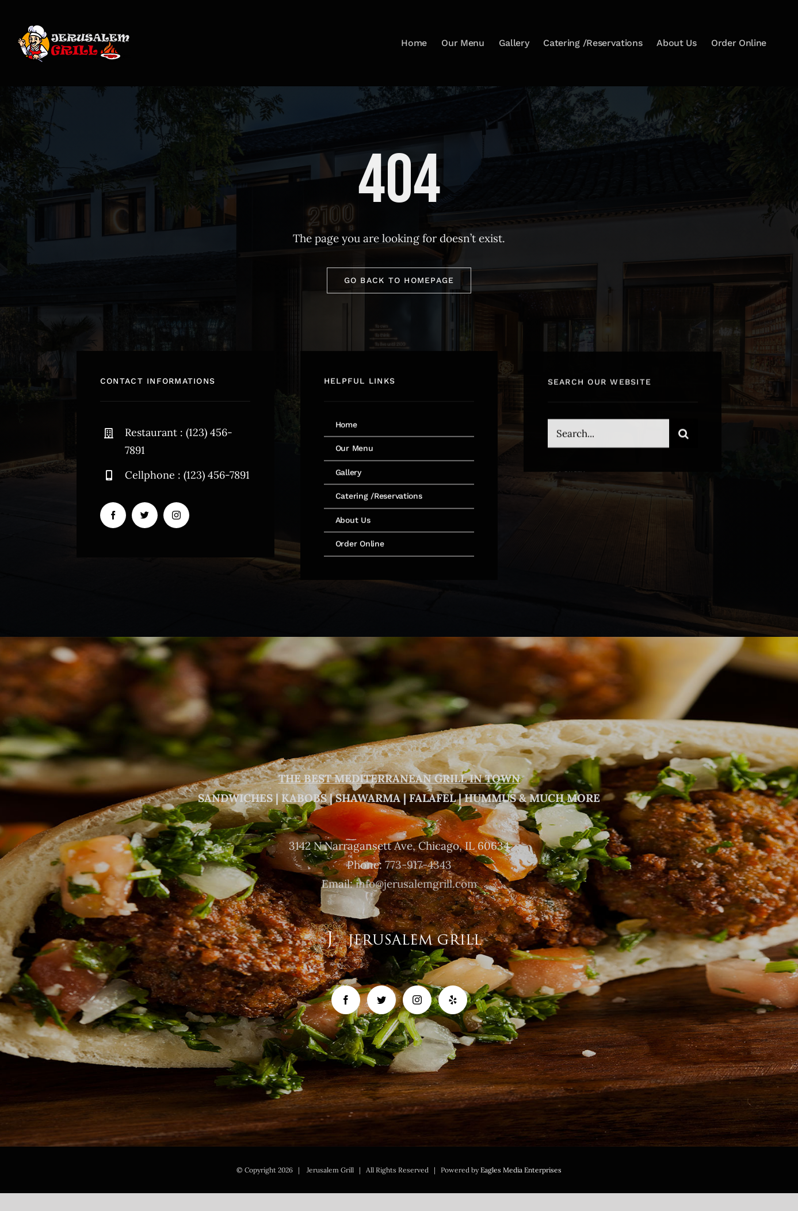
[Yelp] (452, 999)
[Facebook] (345, 999)
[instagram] (176, 515)
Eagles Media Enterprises (521, 1170)
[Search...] (608, 435)
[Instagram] (417, 999)
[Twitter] (381, 999)
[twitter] (145, 515)
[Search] (683, 435)
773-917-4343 (418, 865)
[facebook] (113, 515)
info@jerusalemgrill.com (416, 884)
